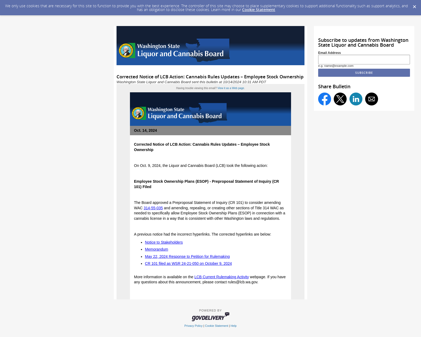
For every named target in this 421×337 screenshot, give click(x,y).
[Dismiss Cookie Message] (414, 5)
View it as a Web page (230, 88)
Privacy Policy (193, 325)
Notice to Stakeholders (164, 242)
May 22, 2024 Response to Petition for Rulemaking (187, 256)
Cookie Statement (258, 9)
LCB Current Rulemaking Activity (221, 277)
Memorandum (156, 249)
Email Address (329, 53)
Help (234, 325)
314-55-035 (153, 208)
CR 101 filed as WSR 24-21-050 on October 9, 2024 (188, 263)
